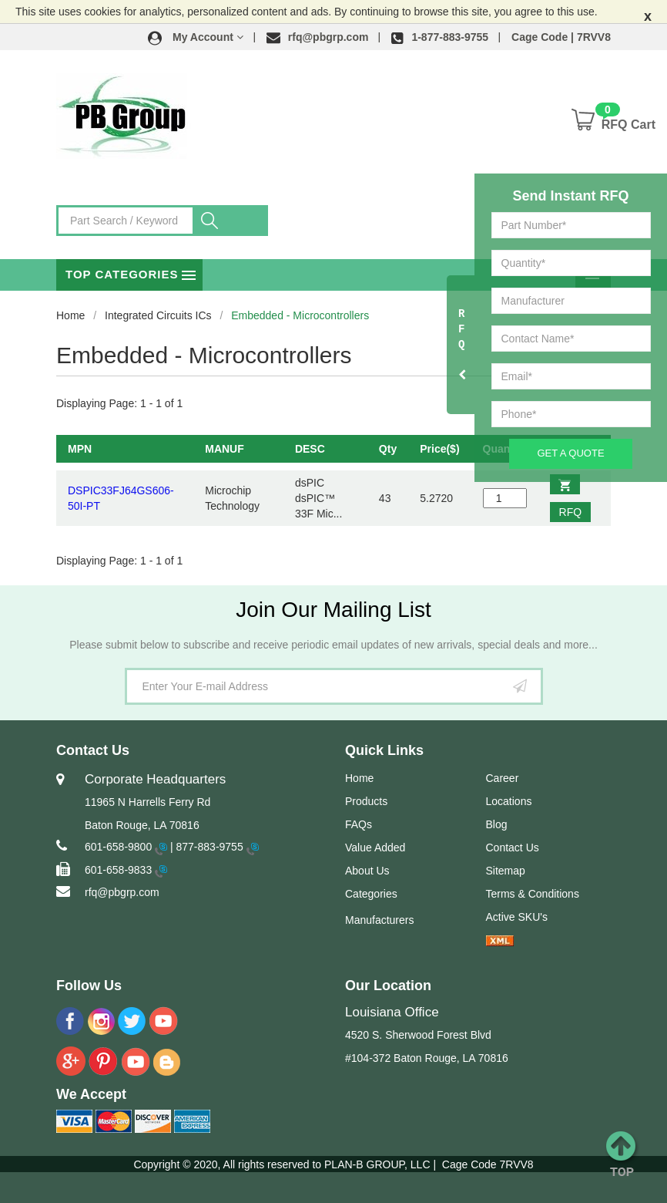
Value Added (375, 847)
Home (70, 315)
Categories (371, 894)
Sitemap (505, 870)
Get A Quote (570, 453)
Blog (497, 824)
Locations (509, 801)
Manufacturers (379, 920)
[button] (195, 37)
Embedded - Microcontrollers (300, 315)
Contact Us (512, 847)
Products (366, 801)
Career (502, 778)
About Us (367, 870)
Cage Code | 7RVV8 (561, 37)
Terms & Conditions (532, 894)
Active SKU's (517, 917)
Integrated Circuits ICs (158, 315)
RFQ (570, 512)
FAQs (358, 824)
